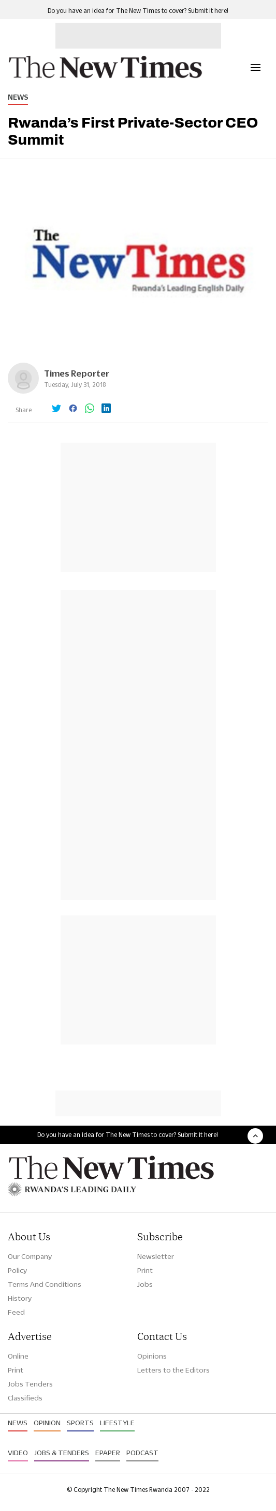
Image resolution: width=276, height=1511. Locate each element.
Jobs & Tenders (61, 1452)
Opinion (47, 1423)
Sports (80, 1423)
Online (18, 1356)
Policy (17, 1270)
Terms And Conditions (44, 1284)
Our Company (30, 1256)
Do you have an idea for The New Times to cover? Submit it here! (138, 10)
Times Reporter (76, 373)
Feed (16, 1312)
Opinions (152, 1356)
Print (145, 1270)
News (18, 97)
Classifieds (25, 1398)
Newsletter (155, 1256)
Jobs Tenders (30, 1384)
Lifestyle (117, 1423)
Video (18, 1452)
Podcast (142, 1452)
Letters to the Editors (173, 1370)
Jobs (145, 1284)
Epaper (107, 1452)
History (20, 1298)
